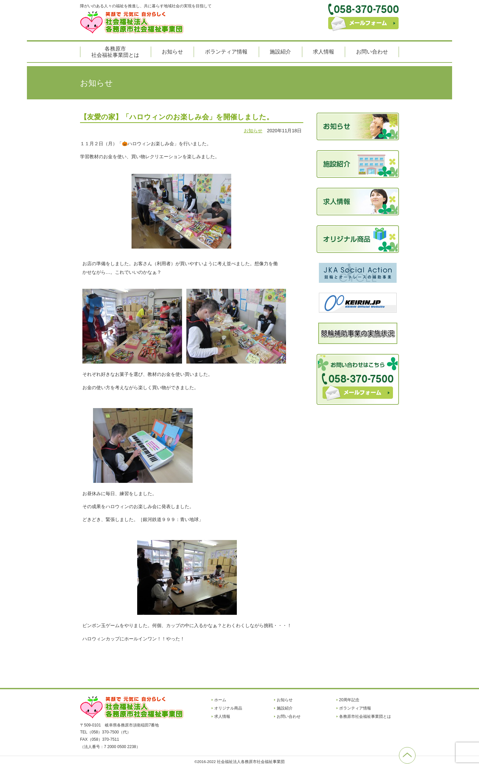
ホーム (220, 700)
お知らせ (172, 52)
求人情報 (323, 52)
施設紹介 (280, 52)
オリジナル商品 (228, 708)
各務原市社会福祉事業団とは (115, 52)
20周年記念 (349, 700)
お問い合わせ (372, 52)
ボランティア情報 (226, 52)
